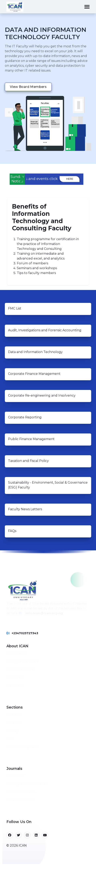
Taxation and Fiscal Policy (28, 461)
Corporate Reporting (25, 417)
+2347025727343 (25, 633)
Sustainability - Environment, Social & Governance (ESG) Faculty (48, 485)
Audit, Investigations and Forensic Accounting (44, 330)
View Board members (28, 87)
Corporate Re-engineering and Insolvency (42, 395)
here (80, 178)
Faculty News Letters (25, 509)
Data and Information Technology (35, 352)
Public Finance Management (31, 439)
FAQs (12, 531)
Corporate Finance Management (34, 374)
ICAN (23, 845)
